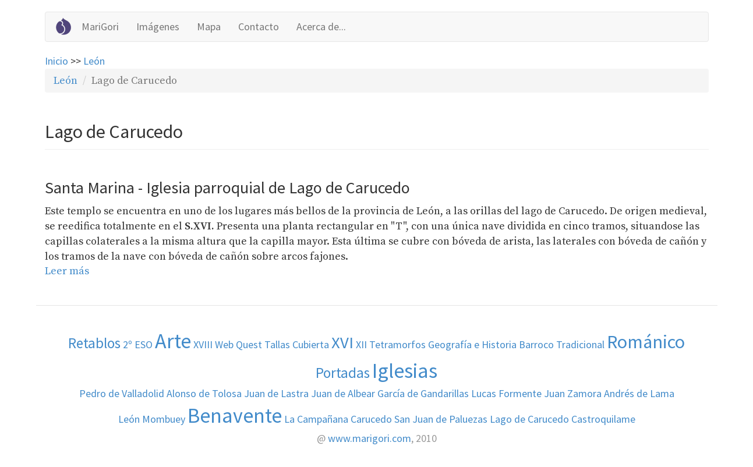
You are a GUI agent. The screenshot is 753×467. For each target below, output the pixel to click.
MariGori (100, 26)
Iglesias (404, 371)
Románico (646, 341)
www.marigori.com (369, 438)
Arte (173, 341)
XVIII (203, 344)
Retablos (94, 343)
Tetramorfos (397, 344)
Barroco (536, 344)
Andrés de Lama (639, 393)
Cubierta (310, 344)
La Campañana (316, 419)
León (94, 61)
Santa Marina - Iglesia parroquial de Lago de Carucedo (227, 187)
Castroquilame (603, 419)
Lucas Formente (506, 393)
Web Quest (238, 344)
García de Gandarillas (423, 393)
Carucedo (371, 419)
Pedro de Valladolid (121, 393)
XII (361, 344)
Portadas (343, 372)
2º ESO (138, 344)
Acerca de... (321, 26)
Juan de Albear (343, 393)
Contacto (258, 26)
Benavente (235, 415)
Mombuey (163, 419)
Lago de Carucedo (529, 419)
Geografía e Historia (472, 344)
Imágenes (157, 26)
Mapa (209, 26)
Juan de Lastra (276, 393)
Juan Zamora (573, 393)
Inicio (56, 61)
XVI (342, 342)
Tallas (277, 344)
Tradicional (580, 344)
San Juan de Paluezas (440, 419)
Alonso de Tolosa (204, 393)
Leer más (67, 271)
